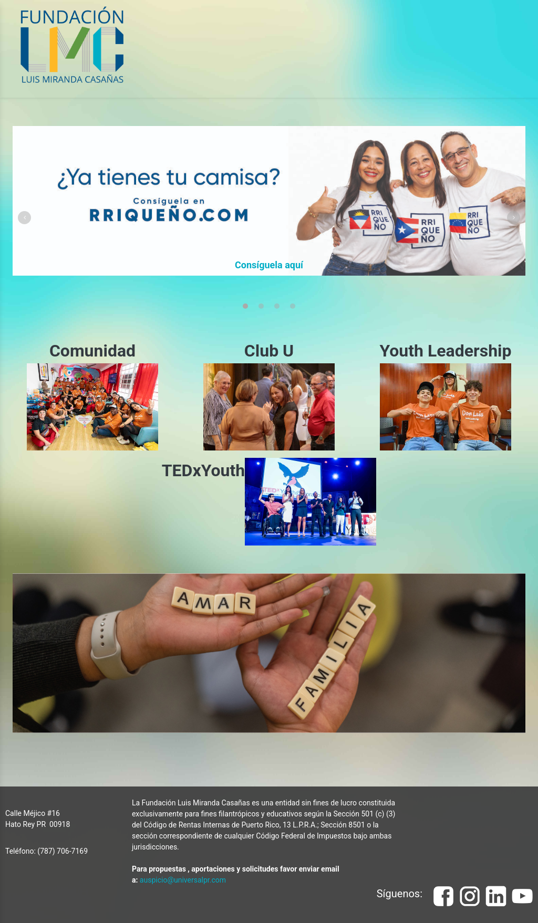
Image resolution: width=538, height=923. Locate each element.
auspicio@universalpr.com (183, 880)
